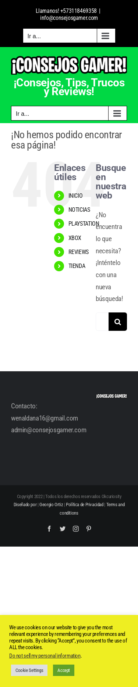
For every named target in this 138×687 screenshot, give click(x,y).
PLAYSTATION (83, 223)
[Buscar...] (102, 321)
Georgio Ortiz (51, 504)
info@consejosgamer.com (69, 17)
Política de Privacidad (84, 504)
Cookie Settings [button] (29, 670)
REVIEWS (78, 251)
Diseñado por (25, 504)
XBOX (74, 238)
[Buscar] (118, 321)
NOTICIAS (79, 209)
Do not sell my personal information (45, 655)
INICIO (75, 195)
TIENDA (76, 265)
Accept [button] (63, 670)
